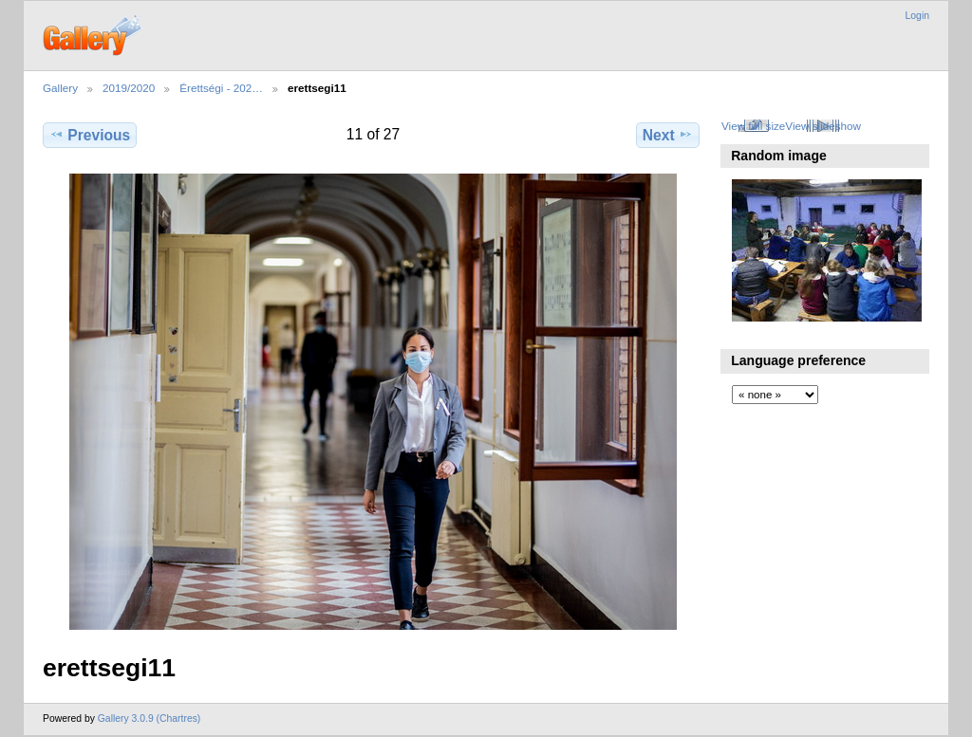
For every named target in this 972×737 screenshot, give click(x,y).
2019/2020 (129, 88)
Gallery (60, 88)
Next (668, 134)
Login (917, 15)
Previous (89, 134)
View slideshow (823, 126)
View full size (753, 126)
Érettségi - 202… (221, 88)
